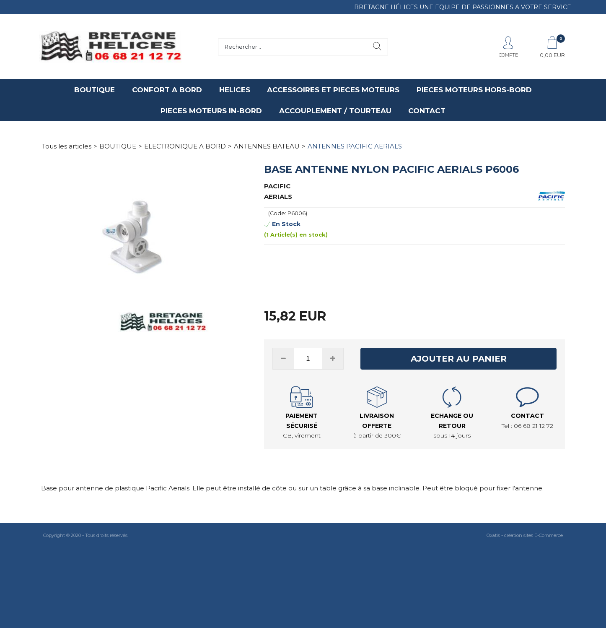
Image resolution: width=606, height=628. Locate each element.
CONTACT (426, 111)
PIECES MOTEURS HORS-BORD (474, 90)
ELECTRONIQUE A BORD (185, 146)
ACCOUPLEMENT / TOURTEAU (335, 111)
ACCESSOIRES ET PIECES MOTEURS (333, 90)
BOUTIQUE (94, 90)
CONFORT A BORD (167, 90)
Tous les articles (66, 146)
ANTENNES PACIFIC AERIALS (355, 146)
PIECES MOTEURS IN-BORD (211, 111)
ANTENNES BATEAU (267, 146)
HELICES (234, 90)
